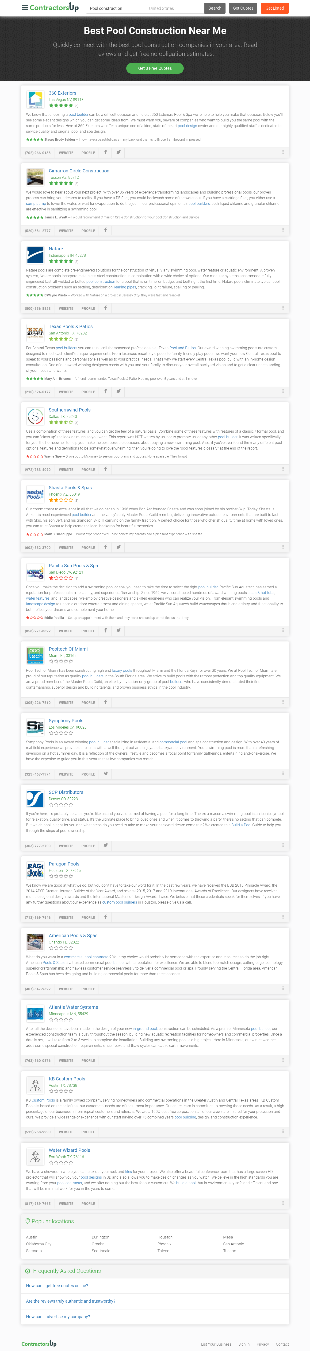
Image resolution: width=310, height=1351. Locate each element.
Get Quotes (243, 8)
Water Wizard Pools (69, 1150)
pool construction (100, 281)
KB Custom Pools (67, 1079)
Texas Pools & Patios (71, 326)
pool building (185, 1117)
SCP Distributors (66, 792)
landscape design (40, 604)
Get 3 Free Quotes (155, 68)
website (66, 153)
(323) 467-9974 (38, 774)
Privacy (263, 1344)
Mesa (228, 1237)
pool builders (199, 203)
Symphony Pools (66, 720)
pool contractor (69, 1183)
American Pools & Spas (73, 935)
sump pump (36, 203)
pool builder (78, 114)
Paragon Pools (64, 864)
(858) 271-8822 (38, 631)
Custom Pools (43, 1100)
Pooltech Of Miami (68, 649)
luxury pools (122, 670)
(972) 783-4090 (38, 470)
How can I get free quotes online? (57, 1285)
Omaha (98, 1244)
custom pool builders (119, 902)
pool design (187, 126)
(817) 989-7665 (38, 1204)
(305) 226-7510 (38, 703)
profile (88, 153)
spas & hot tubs (261, 592)
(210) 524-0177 (38, 392)
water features (38, 598)
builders (176, 681)
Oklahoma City (38, 1244)
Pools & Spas (54, 962)
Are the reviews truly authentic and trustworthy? (70, 1301)
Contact (282, 1344)
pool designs (91, 1177)
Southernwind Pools (70, 410)
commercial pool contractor (87, 957)
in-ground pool (145, 1028)
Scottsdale (101, 1250)
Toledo (163, 1250)
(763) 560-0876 (38, 1061)
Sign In (244, 1344)
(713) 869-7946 (38, 918)
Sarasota (34, 1250)
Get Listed (275, 8)
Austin (31, 1237)
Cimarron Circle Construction (79, 171)
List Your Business (216, 1344)
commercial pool (173, 742)
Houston (164, 1237)
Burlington (100, 1237)
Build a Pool (241, 825)
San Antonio (233, 1244)
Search (215, 8)
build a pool (186, 1183)
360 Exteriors (62, 93)
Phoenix (164, 1244)
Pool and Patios (182, 348)
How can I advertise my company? (58, 1316)
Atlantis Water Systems (73, 1007)
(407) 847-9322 (38, 989)
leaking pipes (125, 287)
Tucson (229, 1250)
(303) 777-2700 (38, 846)
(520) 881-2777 (38, 231)
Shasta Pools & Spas (70, 487)
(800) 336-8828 (38, 309)
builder (119, 962)
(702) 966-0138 (38, 153)
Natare (56, 249)
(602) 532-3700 (38, 548)
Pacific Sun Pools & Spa (73, 565)
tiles (128, 1171)
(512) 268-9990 (38, 1132)
